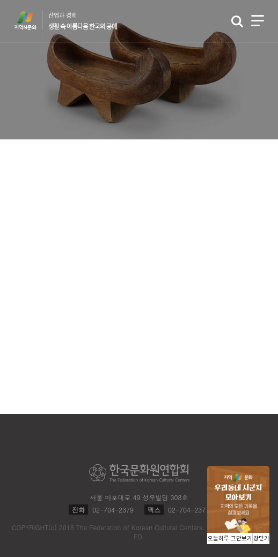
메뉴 (257, 20)
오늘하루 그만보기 (230, 538)
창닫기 (261, 538)
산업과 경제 (82, 21)
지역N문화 (31, 20)
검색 (237, 21)
